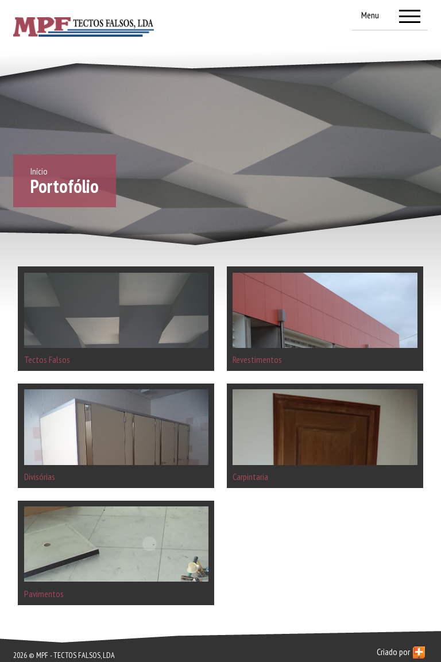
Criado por (401, 652)
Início (39, 171)
